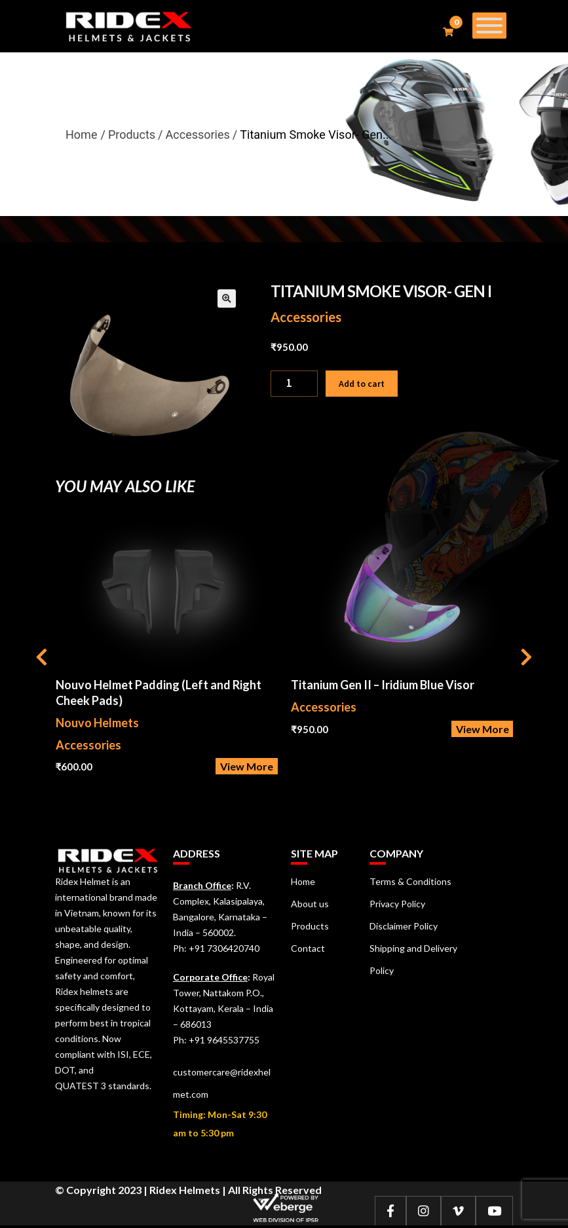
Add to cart (362, 383)
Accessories (306, 317)
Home (81, 134)
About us (310, 903)
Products (310, 925)
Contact (308, 948)
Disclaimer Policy (403, 925)
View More (246, 766)
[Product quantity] (294, 383)
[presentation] (41, 658)
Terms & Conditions (410, 881)
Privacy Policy (397, 903)
